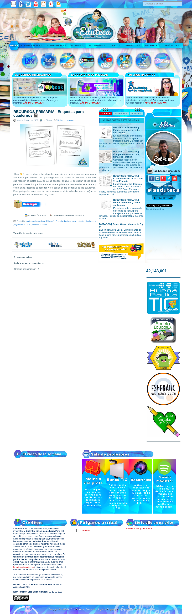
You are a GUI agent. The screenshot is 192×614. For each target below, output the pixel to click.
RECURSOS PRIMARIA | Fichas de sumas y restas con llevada (127, 130)
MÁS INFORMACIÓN (33, 102)
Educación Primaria (54, 221)
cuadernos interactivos (35, 221)
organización (20, 225)
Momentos (134, 44)
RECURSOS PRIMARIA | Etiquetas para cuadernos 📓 (48, 113)
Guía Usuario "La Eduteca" (129, 609)
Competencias (57, 44)
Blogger (111, 609)
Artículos (173, 44)
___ (14, 45)
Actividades (98, 44)
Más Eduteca (121, 113)
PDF (29, 225)
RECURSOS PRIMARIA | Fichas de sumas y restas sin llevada (127, 202)
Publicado (136, 113)
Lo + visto (106, 113)
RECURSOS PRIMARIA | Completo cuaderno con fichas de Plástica (126, 154)
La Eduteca (84, 530)
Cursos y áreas (32, 44)
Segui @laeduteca (155, 209)
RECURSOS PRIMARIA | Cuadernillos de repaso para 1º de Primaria (128, 178)
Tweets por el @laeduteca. (139, 528)
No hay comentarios (66, 120)
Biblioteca (153, 44)
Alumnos (78, 44)
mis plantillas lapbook (87, 221)
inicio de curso (70, 221)
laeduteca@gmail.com (23, 567)
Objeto (116, 44)
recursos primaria (39, 225)
